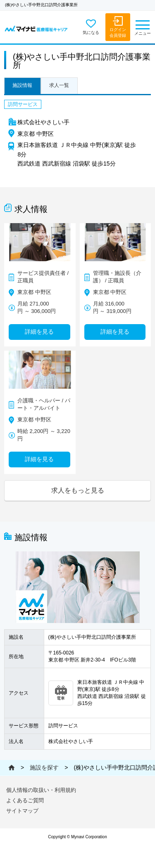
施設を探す (44, 767)
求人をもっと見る (77, 490)
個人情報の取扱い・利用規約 (41, 790)
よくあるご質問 (25, 800)
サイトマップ (22, 811)
